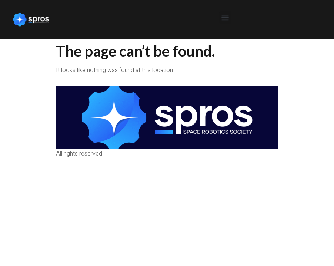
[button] (225, 17)
